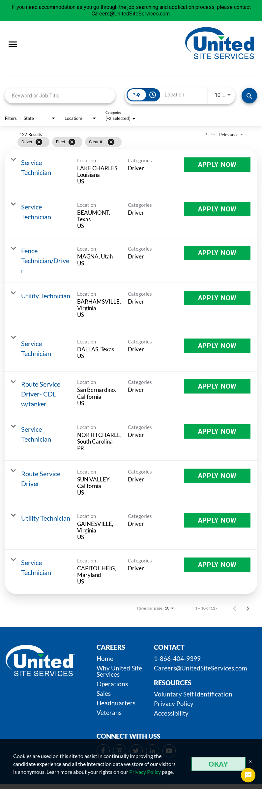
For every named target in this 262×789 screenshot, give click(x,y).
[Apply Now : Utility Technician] (217, 298)
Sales (104, 693)
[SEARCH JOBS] (249, 95)
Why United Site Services (119, 671)
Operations (112, 684)
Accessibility (171, 713)
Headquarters (116, 703)
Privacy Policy (173, 703)
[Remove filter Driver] (38, 142)
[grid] (118, 142)
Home (105, 658)
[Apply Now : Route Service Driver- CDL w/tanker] (217, 386)
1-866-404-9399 (177, 658)
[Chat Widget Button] (248, 775)
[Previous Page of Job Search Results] (234, 608)
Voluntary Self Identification (193, 694)
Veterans (109, 712)
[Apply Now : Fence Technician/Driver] (217, 253)
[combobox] (60, 95)
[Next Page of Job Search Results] (247, 608)
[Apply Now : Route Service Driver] (217, 476)
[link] (131, 172)
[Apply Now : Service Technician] (217, 164)
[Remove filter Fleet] (71, 142)
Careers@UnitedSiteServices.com (200, 668)
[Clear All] (111, 142)
